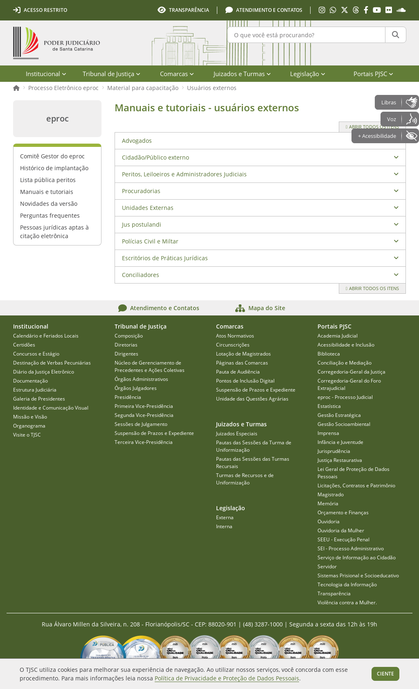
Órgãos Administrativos (141, 379)
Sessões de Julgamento (141, 424)
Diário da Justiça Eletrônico (43, 371)
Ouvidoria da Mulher (341, 530)
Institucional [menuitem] (46, 74)
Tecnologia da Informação (347, 584)
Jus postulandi (141, 224)
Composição (129, 335)
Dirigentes (126, 353)
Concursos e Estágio (36, 353)
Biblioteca (329, 353)
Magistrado (331, 494)
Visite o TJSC (27, 434)
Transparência (334, 593)
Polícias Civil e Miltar (150, 241)
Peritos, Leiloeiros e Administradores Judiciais (184, 174)
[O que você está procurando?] (306, 35)
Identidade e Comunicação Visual (50, 407)
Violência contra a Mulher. (347, 602)
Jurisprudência (334, 451)
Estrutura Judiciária (34, 389)
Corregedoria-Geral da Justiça (351, 371)
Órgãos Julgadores (136, 388)
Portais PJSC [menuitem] (373, 74)
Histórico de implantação (54, 168)
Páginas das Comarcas (242, 362)
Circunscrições (233, 344)
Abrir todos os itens (372, 127)
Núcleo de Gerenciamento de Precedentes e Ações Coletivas (150, 366)
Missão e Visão (30, 416)
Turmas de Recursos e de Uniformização (245, 479)
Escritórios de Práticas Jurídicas (165, 258)
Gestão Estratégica (339, 415)
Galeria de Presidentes (39, 398)
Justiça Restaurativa (340, 460)
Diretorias (126, 344)
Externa (225, 517)
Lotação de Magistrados (243, 353)
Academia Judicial (338, 335)
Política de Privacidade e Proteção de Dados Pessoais (227, 678)
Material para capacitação (142, 88)
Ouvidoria (329, 521)
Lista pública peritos (48, 180)
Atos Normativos (235, 335)
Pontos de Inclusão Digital (245, 380)
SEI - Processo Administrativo (351, 548)
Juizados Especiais (236, 433)
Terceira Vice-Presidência (144, 442)
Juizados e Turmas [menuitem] (242, 74)
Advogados (137, 140)
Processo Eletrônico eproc (63, 88)
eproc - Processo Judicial (345, 397)
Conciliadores (140, 275)
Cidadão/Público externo (155, 157)
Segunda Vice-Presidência (144, 415)
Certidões (24, 344)
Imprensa (328, 433)
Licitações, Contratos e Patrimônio (356, 485)
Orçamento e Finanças (343, 512)
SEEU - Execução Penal (343, 539)
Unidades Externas (147, 208)
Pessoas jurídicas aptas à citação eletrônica (54, 231)
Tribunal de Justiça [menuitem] (111, 74)
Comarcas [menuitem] (177, 74)
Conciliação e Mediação (345, 362)
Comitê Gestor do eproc (52, 156)
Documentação (30, 380)
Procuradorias (141, 191)
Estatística (329, 406)
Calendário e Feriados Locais (46, 335)
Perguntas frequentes (50, 215)
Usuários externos (212, 88)
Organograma (29, 425)
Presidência (128, 397)
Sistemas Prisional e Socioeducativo (358, 575)
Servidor (327, 566)
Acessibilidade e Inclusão (346, 344)
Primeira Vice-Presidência (144, 406)
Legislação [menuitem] (307, 74)
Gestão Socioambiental (344, 424)
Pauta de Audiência (238, 371)
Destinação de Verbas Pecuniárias (52, 362)
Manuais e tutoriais (46, 192)
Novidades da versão (48, 203)
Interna (224, 526)
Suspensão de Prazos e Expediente (154, 433)
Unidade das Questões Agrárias (252, 398)
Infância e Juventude (340, 442)
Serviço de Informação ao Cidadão (357, 557)
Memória (328, 503)
